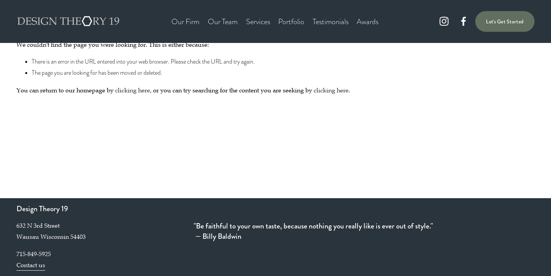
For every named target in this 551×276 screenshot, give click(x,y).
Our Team (223, 21)
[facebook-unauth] (463, 21)
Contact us (30, 265)
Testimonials (331, 21)
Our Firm (185, 21)
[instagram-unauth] (444, 21)
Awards (367, 21)
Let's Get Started (504, 21)
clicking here (132, 90)
